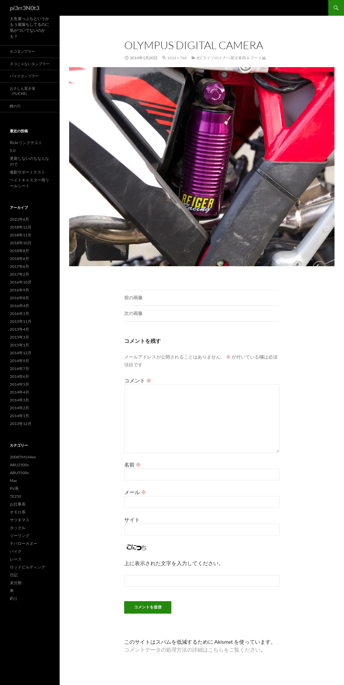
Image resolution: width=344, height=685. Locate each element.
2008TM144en (23, 456)
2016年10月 (20, 282)
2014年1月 (19, 415)
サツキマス (19, 519)
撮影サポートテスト (27, 172)
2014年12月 (20, 352)
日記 (14, 574)
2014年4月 (19, 392)
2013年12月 (20, 423)
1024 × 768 (177, 57)
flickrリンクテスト (26, 142)
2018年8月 (19, 250)
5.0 (12, 150)
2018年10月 (20, 242)
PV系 (14, 488)
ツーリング (19, 535)
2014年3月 (19, 400)
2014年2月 (19, 407)
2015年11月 (20, 321)
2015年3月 (19, 337)
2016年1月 (19, 313)
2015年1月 (19, 344)
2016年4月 (19, 305)
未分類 (16, 582)
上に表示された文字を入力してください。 (174, 563)
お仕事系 (18, 504)
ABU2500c (19, 464)
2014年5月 (19, 384)
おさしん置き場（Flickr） (22, 91)
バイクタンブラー (24, 76)
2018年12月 (20, 227)
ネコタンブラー (22, 51)
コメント (137, 380)
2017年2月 (19, 274)
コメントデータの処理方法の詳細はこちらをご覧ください (192, 649)
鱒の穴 (15, 106)
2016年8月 (19, 297)
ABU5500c (19, 472)
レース (16, 559)
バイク (16, 551)
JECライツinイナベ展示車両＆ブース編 (231, 57)
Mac (13, 480)
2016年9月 (19, 289)
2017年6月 (19, 266)
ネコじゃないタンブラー (29, 64)
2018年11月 (20, 234)
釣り (14, 598)
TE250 (15, 496)
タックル (18, 527)
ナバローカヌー (23, 543)
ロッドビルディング (27, 567)
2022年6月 (19, 219)
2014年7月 (19, 368)
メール (135, 492)
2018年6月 (19, 258)
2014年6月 (19, 376)
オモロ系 (18, 511)
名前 (132, 464)
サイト (132, 519)
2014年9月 (19, 360)
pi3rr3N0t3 (24, 7)
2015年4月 (19, 329)
